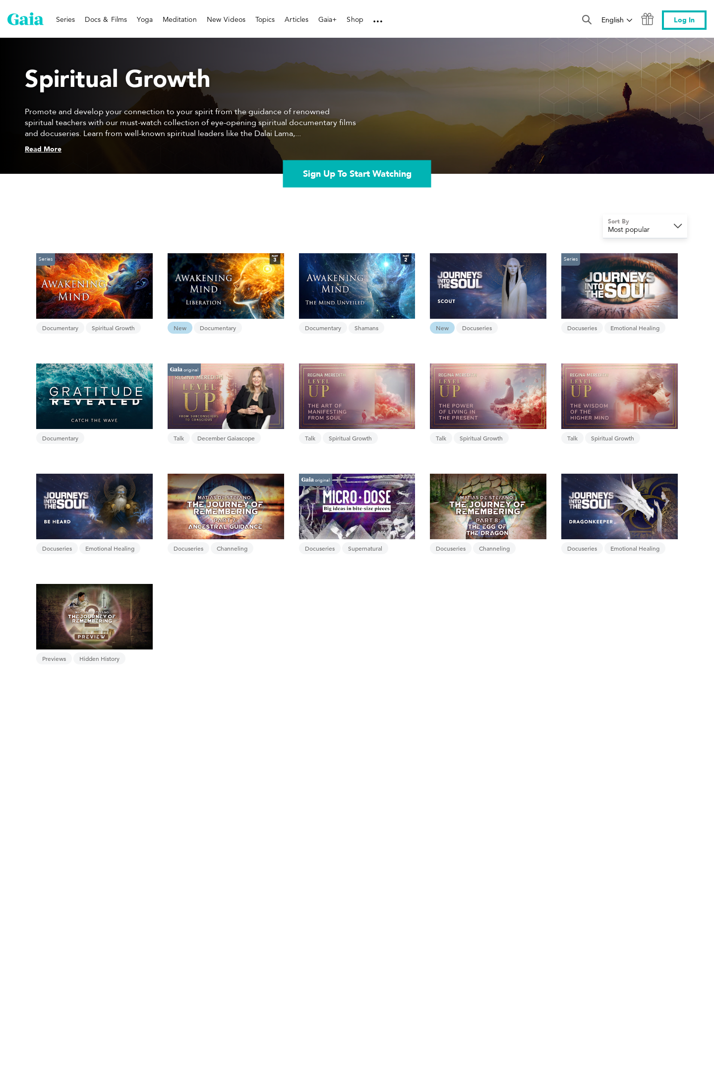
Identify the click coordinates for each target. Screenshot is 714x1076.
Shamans (366, 328)
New (180, 328)
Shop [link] (355, 19)
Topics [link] (265, 19)
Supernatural (365, 548)
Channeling (232, 548)
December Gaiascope (226, 438)
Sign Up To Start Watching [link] (357, 173)
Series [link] (65, 19)
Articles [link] (296, 19)
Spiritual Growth (113, 328)
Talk (179, 438)
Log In (684, 20)
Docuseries (477, 328)
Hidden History (99, 658)
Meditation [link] (180, 19)
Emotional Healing (634, 328)
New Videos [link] (226, 19)
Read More (43, 149)
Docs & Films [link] (106, 19)
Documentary (60, 328)
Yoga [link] (144, 19)
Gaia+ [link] (327, 19)
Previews (54, 658)
